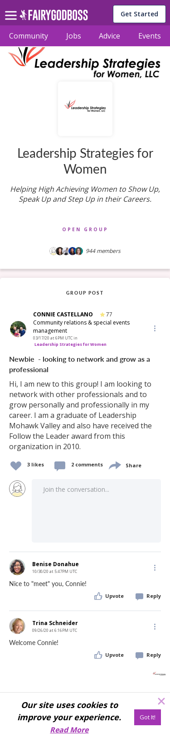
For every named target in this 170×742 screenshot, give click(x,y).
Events (149, 36)
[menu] (12, 8)
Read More (69, 730)
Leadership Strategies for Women (70, 344)
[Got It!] (147, 717)
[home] (53, 17)
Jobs (73, 36)
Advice (109, 36)
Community (28, 36)
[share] (114, 464)
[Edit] (154, 328)
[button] (154, 328)
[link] (85, 403)
